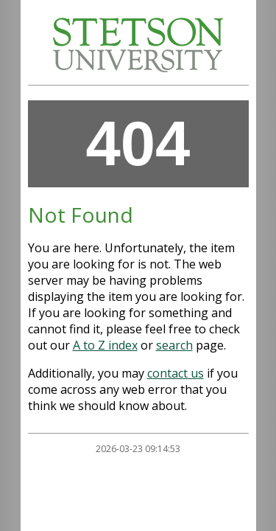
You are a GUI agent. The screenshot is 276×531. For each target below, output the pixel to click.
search (174, 345)
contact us (175, 373)
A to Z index (105, 345)
